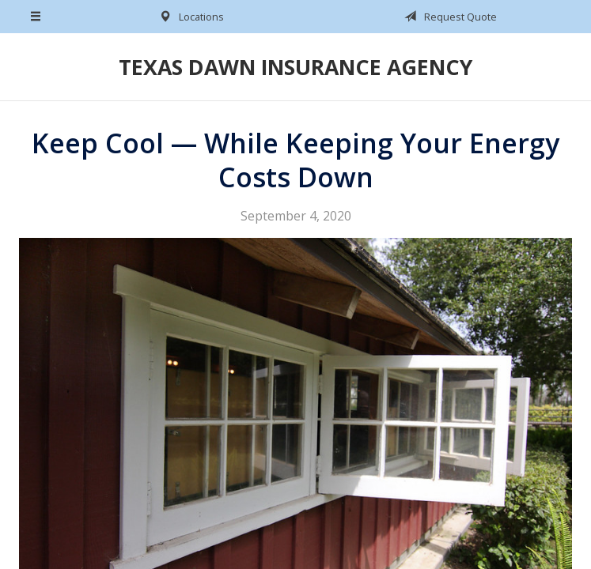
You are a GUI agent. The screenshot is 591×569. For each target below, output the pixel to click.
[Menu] (36, 16)
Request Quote (448, 16)
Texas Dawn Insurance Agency (295, 66)
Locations (188, 16)
